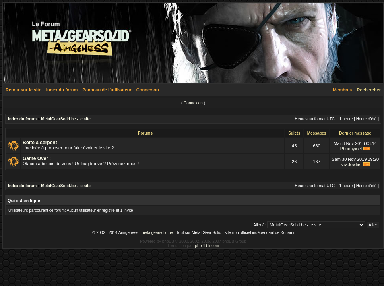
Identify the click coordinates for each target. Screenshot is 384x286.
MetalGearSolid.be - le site (65, 119)
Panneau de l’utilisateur (106, 89)
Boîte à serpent (40, 142)
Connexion (147, 89)
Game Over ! (37, 158)
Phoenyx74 (351, 148)
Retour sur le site (23, 89)
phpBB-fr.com (207, 245)
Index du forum (62, 89)
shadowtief (351, 164)
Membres (342, 89)
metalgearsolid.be (157, 232)
